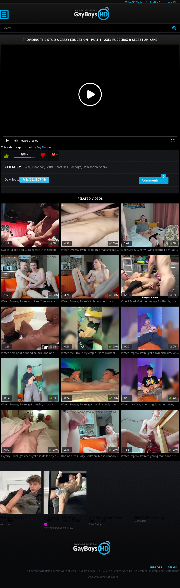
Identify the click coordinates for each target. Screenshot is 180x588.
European (38, 167)
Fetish (50, 167)
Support (155, 567)
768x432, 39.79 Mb (34, 179)
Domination (90, 167)
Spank (103, 167)
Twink (27, 167)
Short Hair (61, 167)
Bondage (75, 167)
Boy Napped (45, 147)
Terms (172, 567)
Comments (154, 179)
